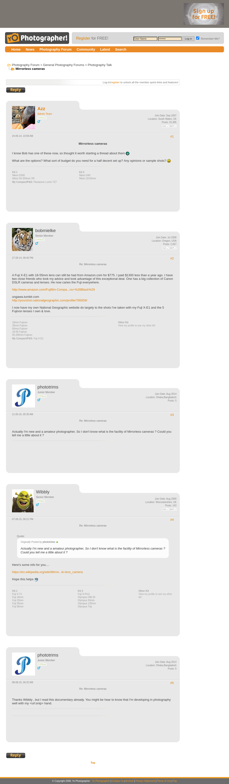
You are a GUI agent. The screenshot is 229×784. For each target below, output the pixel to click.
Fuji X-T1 (17, 594)
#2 (172, 258)
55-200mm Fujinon (22, 335)
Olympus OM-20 (86, 597)
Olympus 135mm (87, 603)
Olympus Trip (85, 606)
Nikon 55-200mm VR (23, 178)
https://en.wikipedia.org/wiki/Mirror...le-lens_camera (47, 572)
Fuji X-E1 (38, 338)
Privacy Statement (145, 781)
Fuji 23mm (18, 600)
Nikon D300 (18, 175)
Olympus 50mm (86, 600)
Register (83, 38)
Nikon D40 (84, 175)
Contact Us (118, 781)
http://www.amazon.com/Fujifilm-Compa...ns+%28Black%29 (53, 289)
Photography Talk (100, 65)
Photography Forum (26, 65)
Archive (129, 781)
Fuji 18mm (18, 597)
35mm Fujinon (19, 325)
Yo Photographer (101, 781)
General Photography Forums (63, 65)
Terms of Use (164, 781)
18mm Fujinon (19, 322)
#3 (172, 415)
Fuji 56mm (18, 606)
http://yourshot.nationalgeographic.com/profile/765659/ (49, 300)
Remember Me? (208, 38)
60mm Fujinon (19, 328)
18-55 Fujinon (19, 331)
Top (92, 762)
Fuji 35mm (18, 603)
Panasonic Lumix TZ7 (45, 182)
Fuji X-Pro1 (84, 594)
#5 (172, 683)
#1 (172, 136)
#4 (172, 519)
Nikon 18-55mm (87, 178)
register (115, 82)
